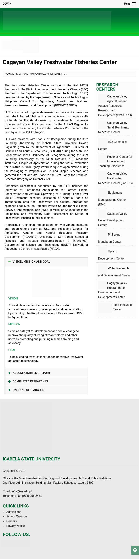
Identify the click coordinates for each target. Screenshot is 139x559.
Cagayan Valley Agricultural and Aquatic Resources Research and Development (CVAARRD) (115, 105)
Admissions (13, 511)
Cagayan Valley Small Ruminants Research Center (113, 127)
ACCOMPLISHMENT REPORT (31, 373)
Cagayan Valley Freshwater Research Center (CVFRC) (115, 177)
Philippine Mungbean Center (109, 236)
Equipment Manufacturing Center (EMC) (112, 197)
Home (25, 74)
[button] (46, 262)
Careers (11, 521)
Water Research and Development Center (114, 270)
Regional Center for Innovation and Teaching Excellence (115, 161)
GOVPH (7, 3)
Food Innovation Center (115, 309)
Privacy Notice (15, 525)
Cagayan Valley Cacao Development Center (112, 218)
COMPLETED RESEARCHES (30, 381)
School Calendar (17, 516)
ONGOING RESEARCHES (28, 390)
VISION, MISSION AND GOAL (31, 261)
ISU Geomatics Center (112, 144)
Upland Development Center (111, 253)
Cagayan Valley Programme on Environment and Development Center (112, 290)
